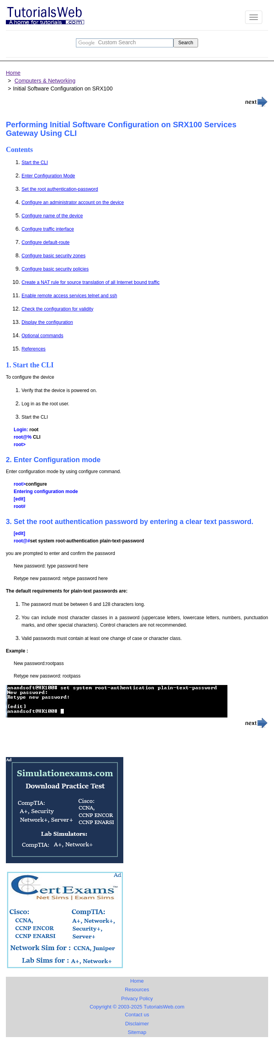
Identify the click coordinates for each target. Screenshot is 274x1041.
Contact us (137, 1015)
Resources (137, 989)
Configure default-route (46, 242)
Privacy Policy (137, 998)
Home (13, 73)
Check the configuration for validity (57, 309)
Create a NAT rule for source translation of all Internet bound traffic (91, 282)
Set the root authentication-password (60, 189)
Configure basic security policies (55, 269)
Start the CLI (35, 162)
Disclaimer (137, 1024)
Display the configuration (47, 322)
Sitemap (137, 1032)
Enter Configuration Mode (48, 176)
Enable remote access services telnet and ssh (69, 295)
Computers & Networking (45, 81)
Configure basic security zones (53, 255)
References (33, 349)
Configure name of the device (52, 216)
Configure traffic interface (48, 229)
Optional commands (42, 335)
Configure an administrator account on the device (73, 202)
